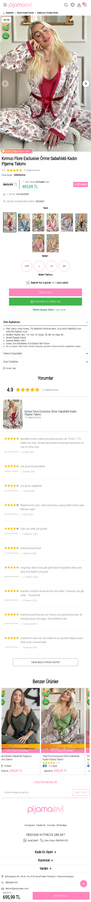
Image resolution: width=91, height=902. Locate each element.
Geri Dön (6, 20)
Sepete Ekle (45, 292)
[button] (5, 83)
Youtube (51, 825)
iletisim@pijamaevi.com (17, 888)
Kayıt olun (81, 792)
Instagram (30, 825)
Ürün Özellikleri (45, 362)
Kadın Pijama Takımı (25, 13)
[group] (45, 84)
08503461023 (11, 882)
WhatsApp (62, 825)
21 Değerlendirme (32, 170)
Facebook (41, 825)
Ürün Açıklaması (45, 322)
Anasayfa (8, 13)
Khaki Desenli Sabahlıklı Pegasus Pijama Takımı (20, 758)
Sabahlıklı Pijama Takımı (47, 13)
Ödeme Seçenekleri (45, 353)
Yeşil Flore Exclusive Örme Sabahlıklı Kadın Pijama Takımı (66, 758)
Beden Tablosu (46, 274)
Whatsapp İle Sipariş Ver (46, 301)
